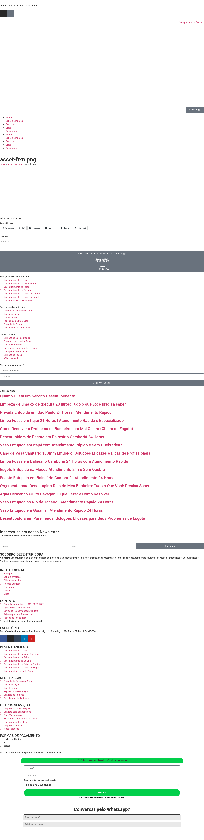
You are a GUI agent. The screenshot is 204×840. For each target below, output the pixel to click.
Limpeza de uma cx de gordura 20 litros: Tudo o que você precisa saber (63, 404)
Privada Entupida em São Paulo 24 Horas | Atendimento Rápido (56, 412)
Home (9, 117)
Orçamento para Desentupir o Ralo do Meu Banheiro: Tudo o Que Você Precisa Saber (74, 485)
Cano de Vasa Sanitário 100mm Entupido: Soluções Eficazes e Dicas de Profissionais (75, 453)
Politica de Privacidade (114, 798)
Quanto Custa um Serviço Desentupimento (37, 396)
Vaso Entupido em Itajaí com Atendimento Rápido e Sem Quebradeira (61, 445)
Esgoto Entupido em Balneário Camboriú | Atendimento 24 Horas (57, 477)
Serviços (10, 124)
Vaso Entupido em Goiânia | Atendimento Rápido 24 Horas (51, 510)
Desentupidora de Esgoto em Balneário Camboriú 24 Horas (52, 437)
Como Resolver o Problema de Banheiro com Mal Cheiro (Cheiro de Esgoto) (66, 428)
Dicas (8, 127)
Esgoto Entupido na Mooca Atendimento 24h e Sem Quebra (52, 469)
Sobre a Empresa (14, 121)
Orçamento (11, 131)
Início (3, 164)
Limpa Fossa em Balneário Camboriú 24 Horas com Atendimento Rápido (64, 461)
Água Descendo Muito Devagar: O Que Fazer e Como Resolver (54, 494)
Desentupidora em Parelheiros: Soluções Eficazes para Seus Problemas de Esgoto (72, 518)
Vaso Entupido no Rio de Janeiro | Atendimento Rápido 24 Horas (57, 502)
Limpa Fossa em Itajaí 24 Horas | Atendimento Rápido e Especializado (62, 420)
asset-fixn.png (15, 164)
